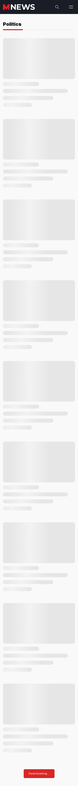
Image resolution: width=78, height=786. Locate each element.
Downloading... (39, 773)
